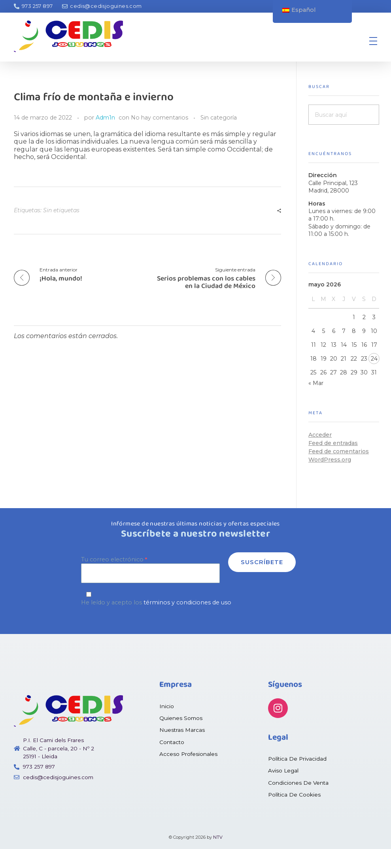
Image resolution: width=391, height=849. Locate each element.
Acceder (320, 434)
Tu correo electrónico (150, 569)
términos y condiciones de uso (187, 602)
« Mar (315, 383)
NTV (218, 837)
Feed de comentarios (338, 451)
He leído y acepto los (195, 598)
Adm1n (105, 117)
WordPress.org (329, 459)
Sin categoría (218, 117)
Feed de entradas (333, 443)
